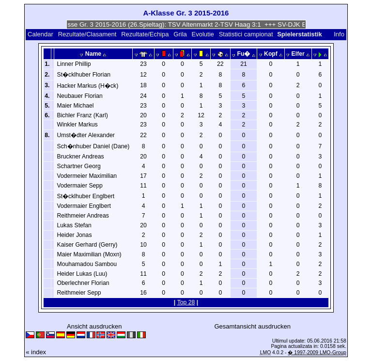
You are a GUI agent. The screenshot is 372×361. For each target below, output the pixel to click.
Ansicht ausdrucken (94, 326)
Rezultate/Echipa (145, 34)
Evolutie (203, 34)
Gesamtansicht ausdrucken (252, 326)
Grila (179, 34)
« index (36, 352)
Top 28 (186, 302)
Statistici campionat (246, 34)
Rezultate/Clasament (87, 34)
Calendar (40, 34)
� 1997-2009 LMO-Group (317, 352)
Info (339, 34)
